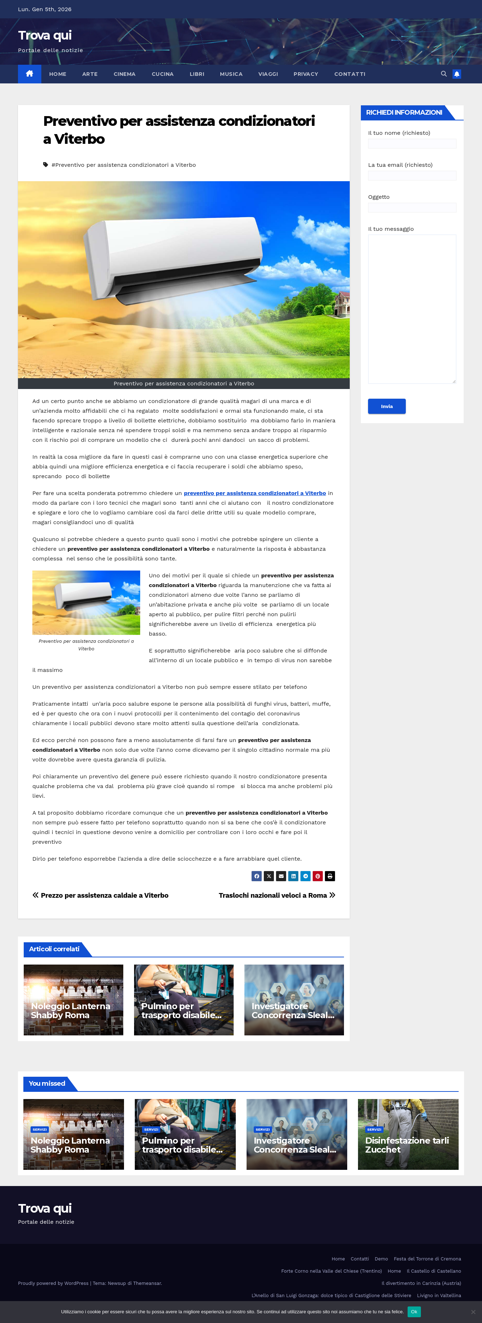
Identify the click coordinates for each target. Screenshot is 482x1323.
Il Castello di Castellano (434, 1271)
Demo (381, 1259)
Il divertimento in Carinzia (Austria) (421, 1283)
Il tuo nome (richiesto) (412, 138)
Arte (90, 74)
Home (57, 74)
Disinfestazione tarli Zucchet (407, 1145)
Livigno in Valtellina (439, 1295)
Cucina (163, 74)
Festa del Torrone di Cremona (427, 1259)
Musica (231, 74)
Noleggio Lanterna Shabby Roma (70, 1010)
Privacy (306, 74)
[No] (473, 1311)
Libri (197, 74)
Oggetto (412, 202)
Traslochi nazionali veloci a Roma (277, 895)
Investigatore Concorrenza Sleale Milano (292, 1015)
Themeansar (147, 1283)
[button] (444, 73)
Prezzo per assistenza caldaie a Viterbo (100, 895)
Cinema (125, 74)
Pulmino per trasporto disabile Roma (178, 1015)
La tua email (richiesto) (412, 170)
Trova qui (45, 35)
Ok (414, 1311)
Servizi (40, 1129)
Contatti (350, 74)
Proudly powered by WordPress (54, 1283)
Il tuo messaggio (412, 308)
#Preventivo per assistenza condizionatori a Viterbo (123, 164)
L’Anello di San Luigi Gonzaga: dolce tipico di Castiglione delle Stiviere (331, 1295)
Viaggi (268, 74)
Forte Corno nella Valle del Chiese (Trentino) (331, 1271)
